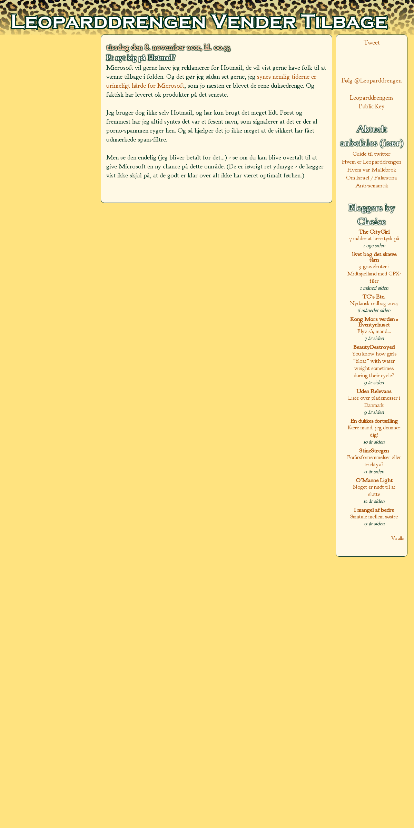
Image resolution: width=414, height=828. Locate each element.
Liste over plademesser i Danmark (374, 401)
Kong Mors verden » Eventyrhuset (374, 321)
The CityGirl (374, 231)
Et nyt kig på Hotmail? (140, 58)
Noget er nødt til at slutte (374, 490)
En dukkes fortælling (374, 421)
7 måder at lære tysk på (374, 238)
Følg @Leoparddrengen (372, 81)
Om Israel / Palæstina (371, 177)
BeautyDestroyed (374, 347)
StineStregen (374, 450)
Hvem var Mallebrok (371, 169)
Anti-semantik (371, 185)
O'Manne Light (374, 480)
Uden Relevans (374, 391)
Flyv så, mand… (374, 331)
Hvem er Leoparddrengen (371, 161)
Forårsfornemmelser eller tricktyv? (374, 461)
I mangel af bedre (374, 510)
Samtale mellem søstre (374, 516)
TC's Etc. (374, 296)
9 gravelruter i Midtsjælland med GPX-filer (374, 273)
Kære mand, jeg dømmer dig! (374, 431)
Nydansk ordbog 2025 (374, 303)
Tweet (372, 43)
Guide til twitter (372, 153)
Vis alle (397, 538)
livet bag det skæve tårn (374, 257)
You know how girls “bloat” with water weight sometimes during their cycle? (374, 364)
